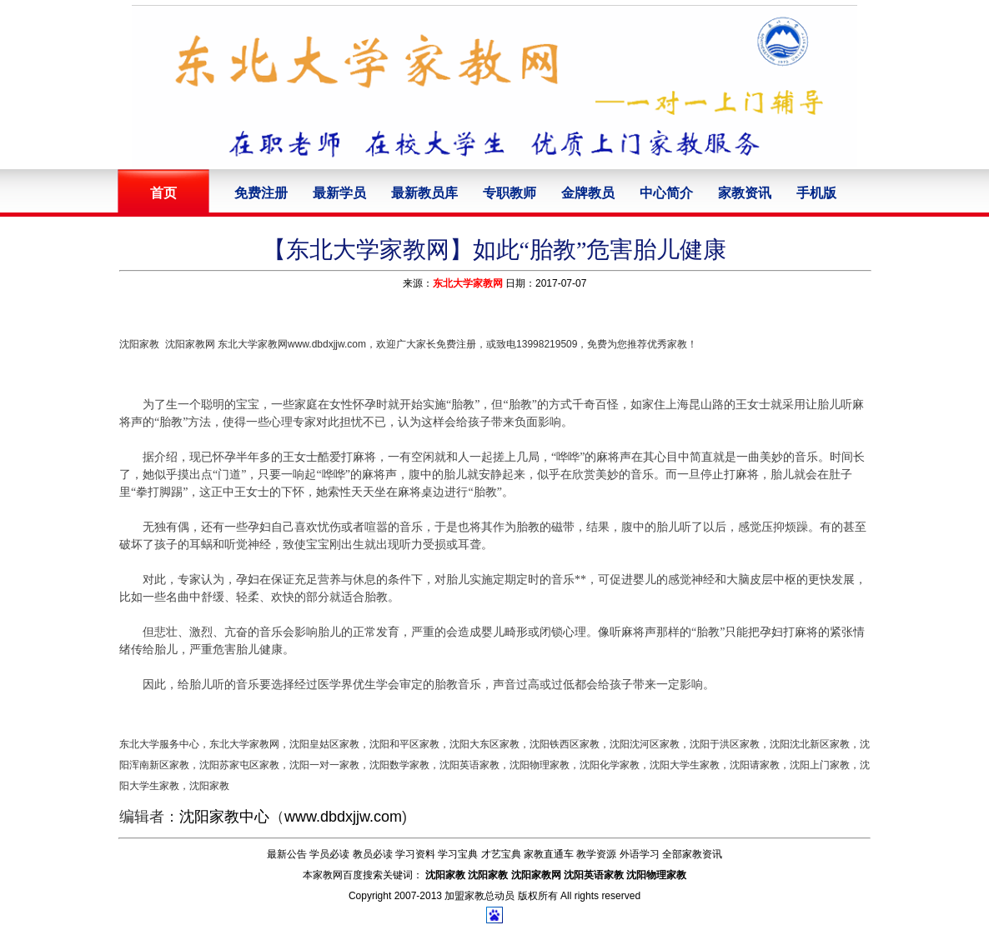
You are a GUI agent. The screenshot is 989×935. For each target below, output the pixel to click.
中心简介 (666, 193)
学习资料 (415, 854)
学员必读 (329, 854)
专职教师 (509, 193)
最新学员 (339, 193)
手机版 (816, 193)
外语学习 (640, 854)
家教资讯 (744, 193)
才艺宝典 (501, 854)
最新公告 (287, 854)
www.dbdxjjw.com (343, 816)
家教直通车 (549, 854)
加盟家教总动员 (479, 896)
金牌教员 (588, 193)
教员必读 (373, 854)
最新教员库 (424, 193)
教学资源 (596, 854)
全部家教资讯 (692, 854)
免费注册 (261, 193)
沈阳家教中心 (224, 816)
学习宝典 (458, 854)
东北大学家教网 (468, 283)
